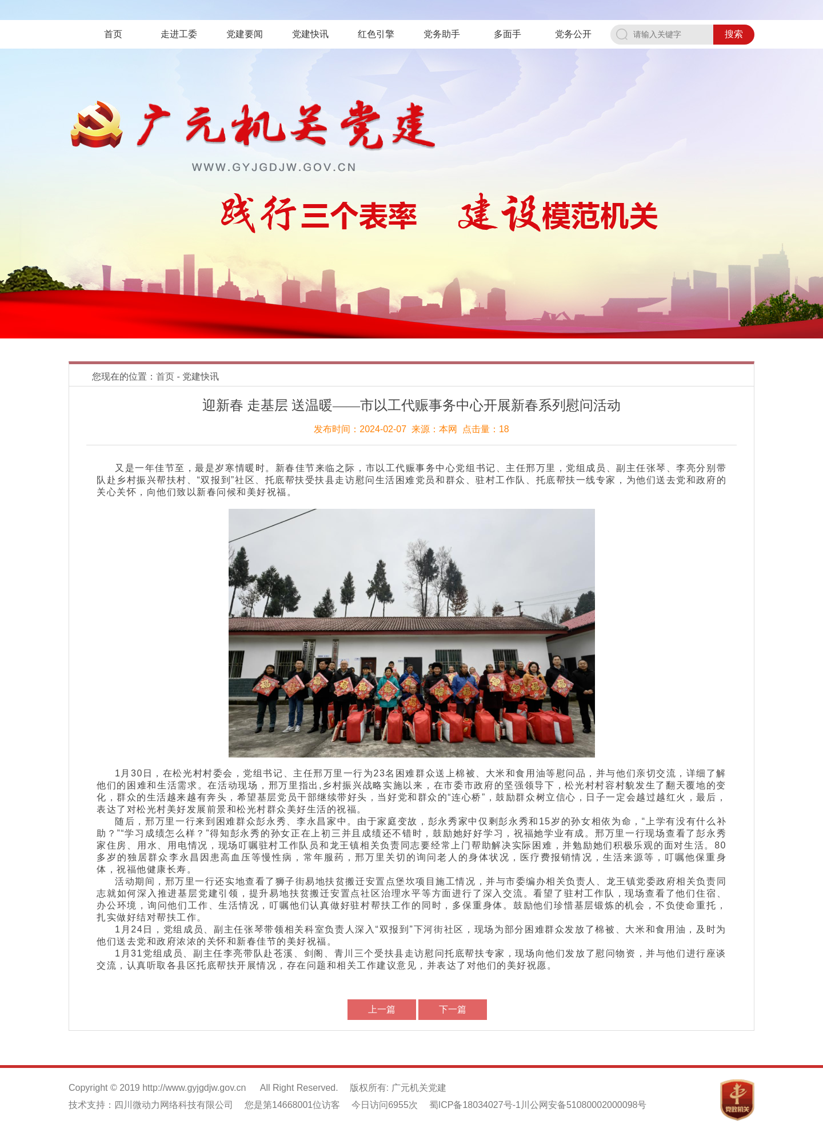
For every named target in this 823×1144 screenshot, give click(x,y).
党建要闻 (244, 34)
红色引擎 (376, 34)
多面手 (507, 34)
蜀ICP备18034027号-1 (475, 1105)
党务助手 (442, 34)
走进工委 (179, 34)
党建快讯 (310, 34)
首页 (113, 34)
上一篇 (381, 1009)
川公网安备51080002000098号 (584, 1105)
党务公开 (573, 34)
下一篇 (452, 1009)
